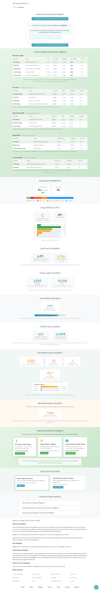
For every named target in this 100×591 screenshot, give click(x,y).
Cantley (72, 581)
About (22, 587)
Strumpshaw (16, 581)
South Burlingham (17, 574)
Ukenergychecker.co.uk (21, 3)
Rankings (40, 587)
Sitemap (76, 587)
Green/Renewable (55, 37)
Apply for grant (20, 453)
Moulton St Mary (55, 574)
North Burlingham (37, 578)
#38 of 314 (36, 395)
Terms (58, 587)
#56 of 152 (54, 395)
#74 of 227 (45, 395)
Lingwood (73, 574)
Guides (31, 587)
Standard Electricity (38, 37)
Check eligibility (58, 487)
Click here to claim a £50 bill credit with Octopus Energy (50, 18)
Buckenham (15, 578)
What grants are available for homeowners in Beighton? (38, 513)
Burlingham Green (56, 581)
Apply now (21, 486)
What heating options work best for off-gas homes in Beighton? (40, 508)
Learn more (44, 453)
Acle (33, 581)
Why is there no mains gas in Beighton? (33, 503)
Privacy (50, 587)
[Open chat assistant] (96, 587)
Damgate (53, 578)
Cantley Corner (36, 574)
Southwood (73, 578)
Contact (67, 587)
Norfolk (15, 7)
